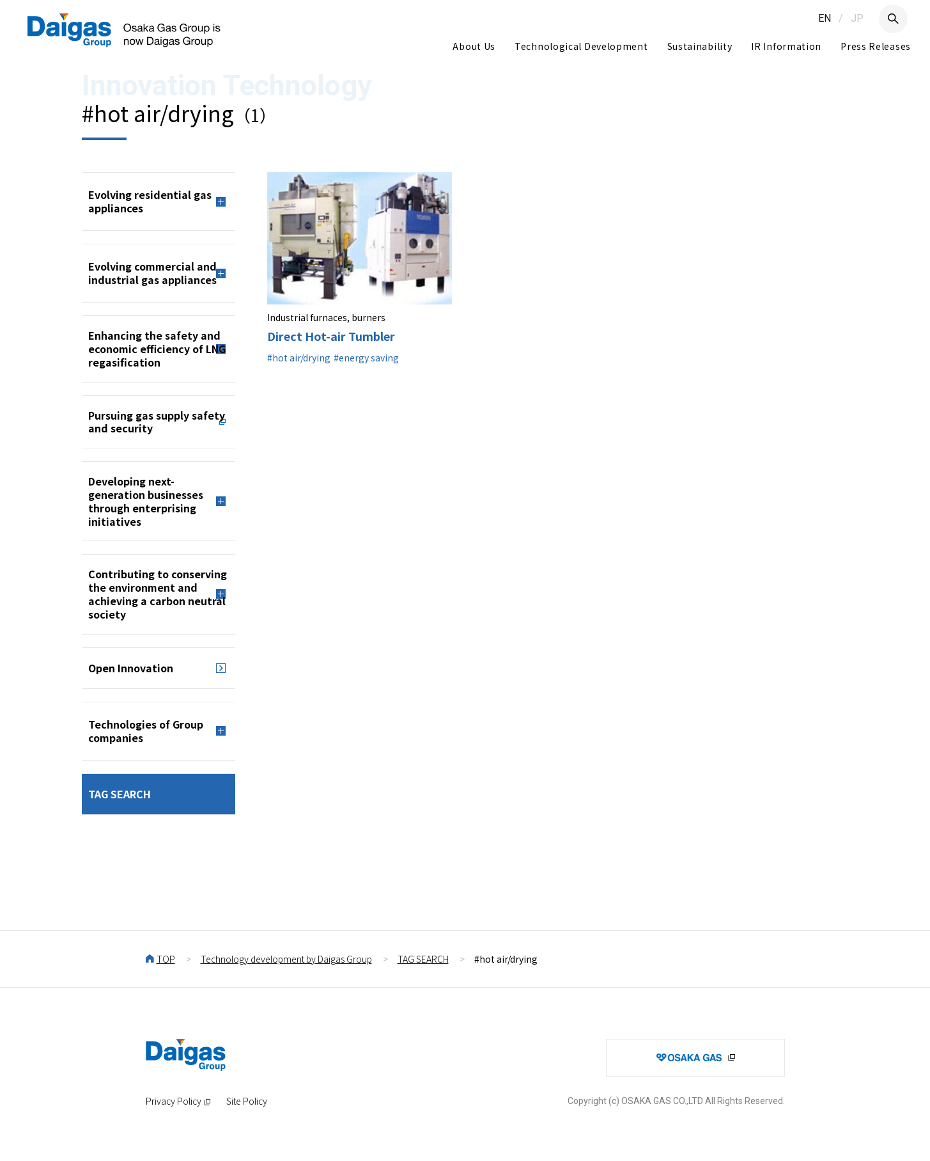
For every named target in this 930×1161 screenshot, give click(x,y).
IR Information (786, 46)
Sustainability (699, 46)
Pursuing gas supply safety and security (156, 421)
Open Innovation (130, 667)
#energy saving (366, 357)
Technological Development (581, 46)
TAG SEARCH (119, 794)
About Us (474, 46)
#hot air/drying (298, 357)
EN (824, 18)
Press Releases (876, 46)
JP (857, 18)
